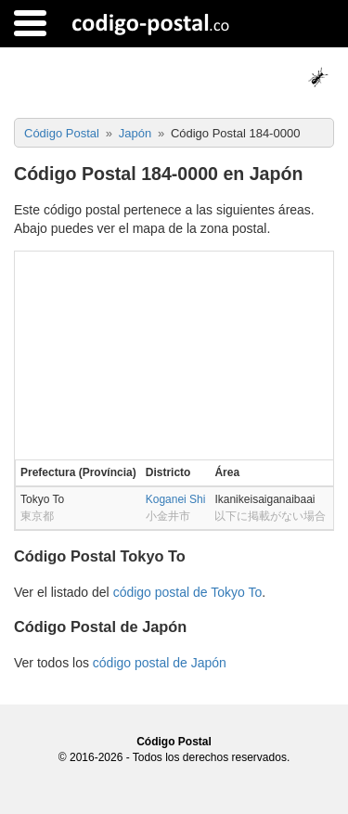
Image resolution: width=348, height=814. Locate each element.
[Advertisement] (174, 353)
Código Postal (174, 741)
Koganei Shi (176, 499)
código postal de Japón (159, 662)
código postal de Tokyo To (188, 592)
